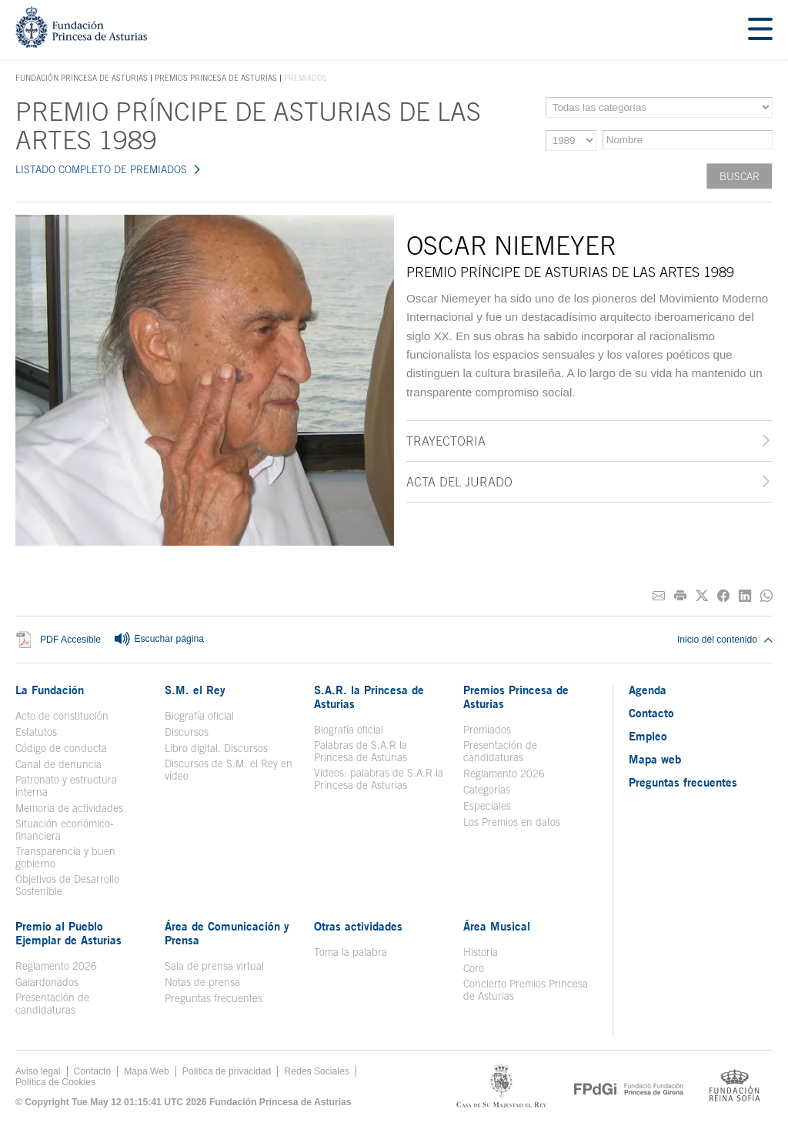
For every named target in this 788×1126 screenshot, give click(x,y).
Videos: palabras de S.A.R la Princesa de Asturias (378, 779)
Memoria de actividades (69, 808)
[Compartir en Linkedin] (745, 596)
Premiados (487, 729)
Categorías (486, 790)
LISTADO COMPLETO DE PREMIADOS (101, 169)
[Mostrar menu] (760, 29)
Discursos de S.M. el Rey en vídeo (228, 769)
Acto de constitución (62, 716)
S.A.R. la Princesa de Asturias (369, 696)
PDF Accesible (70, 640)
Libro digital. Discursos (216, 748)
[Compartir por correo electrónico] (659, 596)
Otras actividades (358, 926)
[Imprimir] (680, 596)
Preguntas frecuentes (213, 998)
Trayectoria (446, 441)
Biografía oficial (199, 716)
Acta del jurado (459, 482)
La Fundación (49, 690)
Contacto (651, 713)
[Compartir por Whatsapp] (766, 596)
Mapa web (655, 759)
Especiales (487, 806)
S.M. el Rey (195, 690)
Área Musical (496, 926)
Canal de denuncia (58, 764)
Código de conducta (61, 748)
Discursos (187, 732)
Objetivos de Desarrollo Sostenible (67, 885)
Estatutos (36, 732)
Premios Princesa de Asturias (216, 77)
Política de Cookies (55, 1082)
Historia (480, 952)
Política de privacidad (227, 1071)
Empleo (648, 736)
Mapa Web (146, 1071)
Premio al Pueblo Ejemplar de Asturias (68, 933)
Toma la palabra (350, 952)
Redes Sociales (316, 1071)
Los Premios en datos (511, 822)
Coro (473, 968)
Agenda (647, 690)
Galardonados (46, 982)
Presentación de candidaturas (500, 751)
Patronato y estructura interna (66, 785)
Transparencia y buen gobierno (65, 857)
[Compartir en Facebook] (723, 596)
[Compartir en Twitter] (702, 596)
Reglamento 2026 (504, 773)
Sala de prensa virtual (214, 966)
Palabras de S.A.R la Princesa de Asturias (360, 751)
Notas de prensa (202, 982)
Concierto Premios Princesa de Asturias (525, 989)
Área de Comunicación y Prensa (227, 933)
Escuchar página (158, 639)
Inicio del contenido (725, 639)
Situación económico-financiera (64, 829)
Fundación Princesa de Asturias (81, 78)
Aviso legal (38, 1071)
